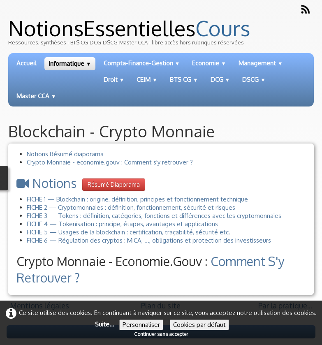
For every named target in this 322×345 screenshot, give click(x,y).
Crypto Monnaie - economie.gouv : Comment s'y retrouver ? (110, 162)
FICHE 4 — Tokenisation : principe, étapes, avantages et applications (122, 224)
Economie (209, 63)
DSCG (254, 79)
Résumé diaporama (114, 184)
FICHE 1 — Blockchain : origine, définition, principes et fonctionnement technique (137, 199)
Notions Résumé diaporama (65, 154)
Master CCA (36, 96)
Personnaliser (141, 325)
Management (261, 63)
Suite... (104, 324)
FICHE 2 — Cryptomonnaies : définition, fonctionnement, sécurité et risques (131, 207)
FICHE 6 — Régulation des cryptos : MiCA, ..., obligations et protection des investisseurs (149, 240)
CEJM (147, 79)
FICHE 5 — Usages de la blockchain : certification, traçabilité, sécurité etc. (128, 232)
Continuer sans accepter (161, 334)
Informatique (70, 63)
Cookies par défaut (199, 325)
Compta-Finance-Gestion (142, 63)
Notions (46, 183)
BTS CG (184, 79)
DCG (220, 79)
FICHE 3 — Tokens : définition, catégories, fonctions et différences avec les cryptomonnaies (154, 216)
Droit (114, 79)
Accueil (26, 63)
